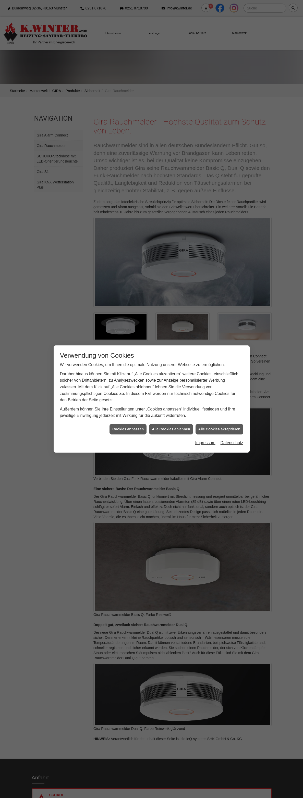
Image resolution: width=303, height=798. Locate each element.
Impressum (205, 426)
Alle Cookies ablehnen (171, 412)
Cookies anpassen (128, 412)
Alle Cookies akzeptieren (219, 412)
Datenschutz (232, 426)
